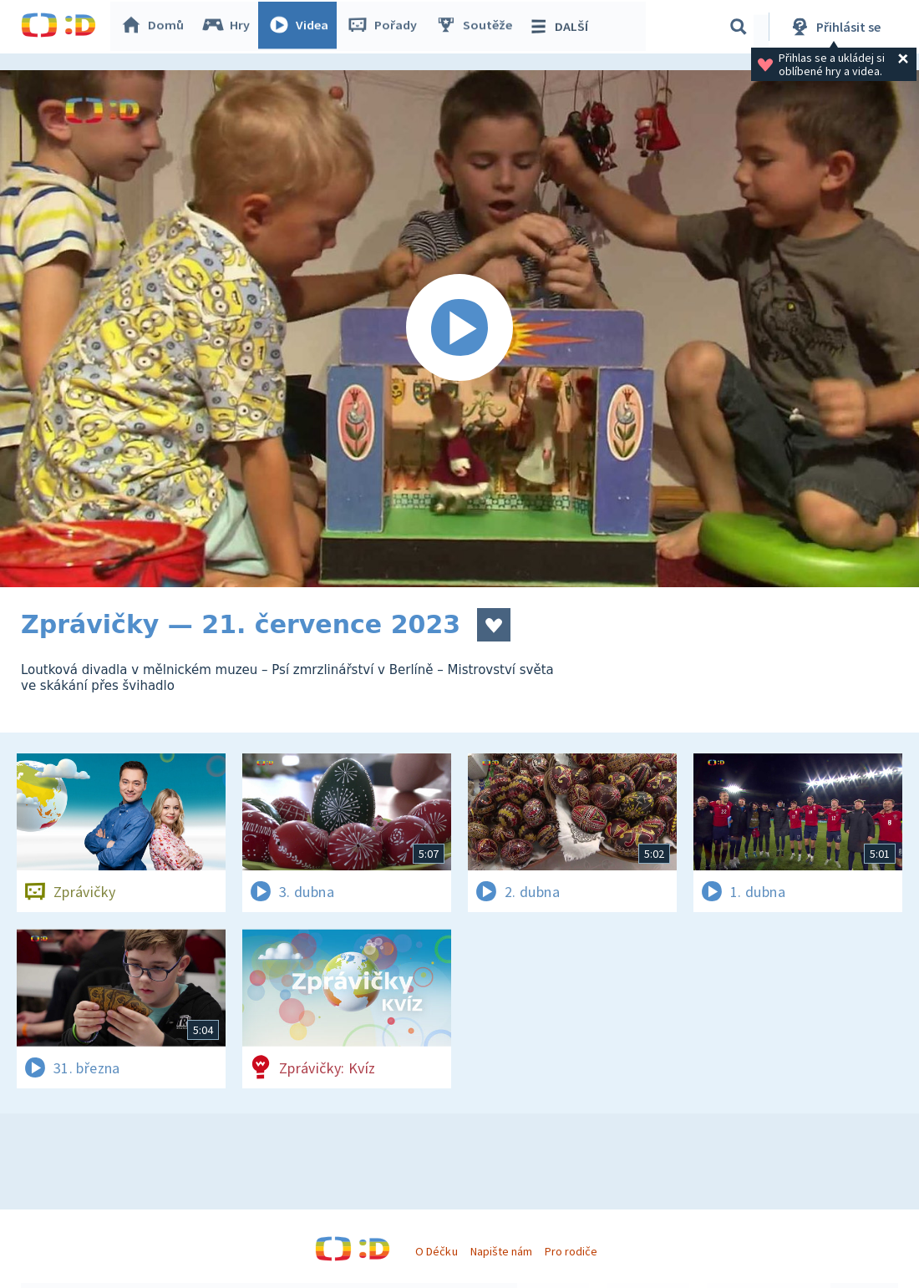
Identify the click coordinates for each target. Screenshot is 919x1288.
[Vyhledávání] (738, 26)
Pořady (385, 26)
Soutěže (477, 26)
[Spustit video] (459, 328)
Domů (155, 26)
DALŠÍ (561, 26)
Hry (229, 26)
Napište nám (501, 1251)
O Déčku (436, 1251)
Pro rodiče (571, 1251)
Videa (302, 26)
